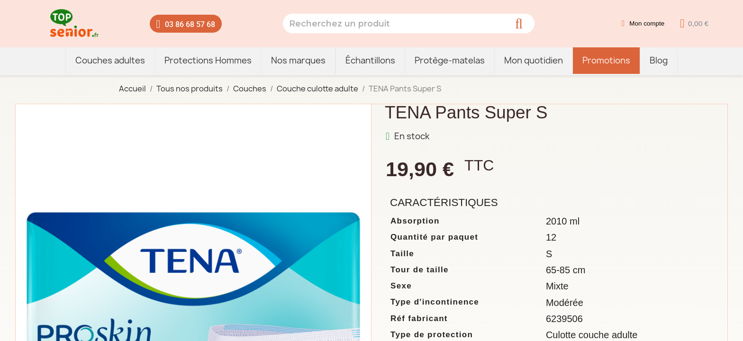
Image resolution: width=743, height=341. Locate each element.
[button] (186, 23)
